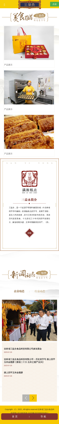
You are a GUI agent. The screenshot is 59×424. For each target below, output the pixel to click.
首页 (15, 416)
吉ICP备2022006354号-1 (38, 413)
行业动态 (40, 291)
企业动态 (19, 291)
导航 (44, 416)
